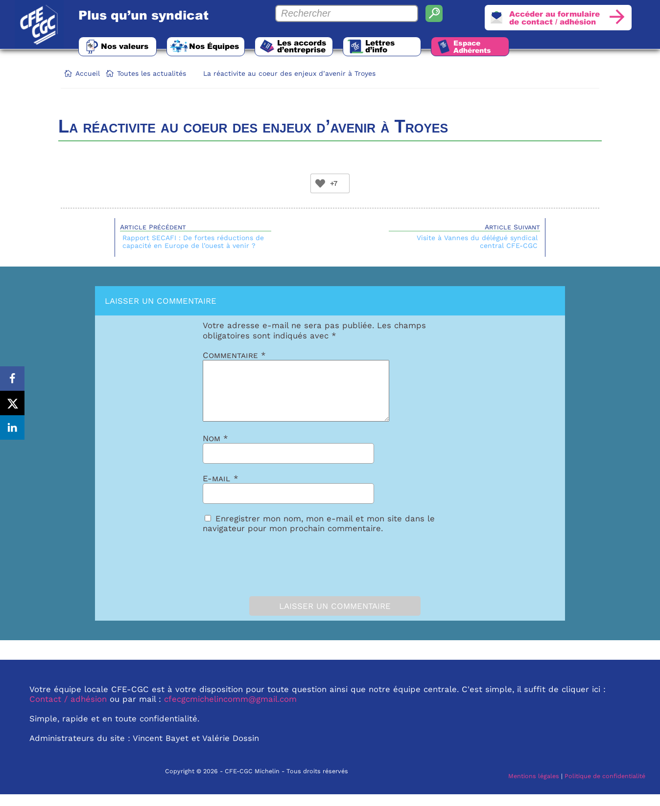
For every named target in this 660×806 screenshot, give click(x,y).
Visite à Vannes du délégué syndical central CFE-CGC (477, 241)
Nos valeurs (124, 46)
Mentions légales (533, 787)
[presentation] (257, 574)
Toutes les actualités (151, 73)
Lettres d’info (380, 46)
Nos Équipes (214, 46)
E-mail (220, 490)
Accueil (87, 73)
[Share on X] (12, 403)
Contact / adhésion (68, 711)
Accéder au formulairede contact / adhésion (554, 17)
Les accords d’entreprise (301, 46)
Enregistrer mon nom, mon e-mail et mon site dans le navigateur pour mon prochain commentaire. (319, 535)
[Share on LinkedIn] (12, 427)
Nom (215, 450)
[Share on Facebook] (12, 378)
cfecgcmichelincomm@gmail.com (230, 711)
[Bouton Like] (320, 183)
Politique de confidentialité (605, 787)
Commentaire (234, 355)
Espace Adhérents (472, 46)
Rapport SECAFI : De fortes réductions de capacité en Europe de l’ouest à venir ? (193, 241)
